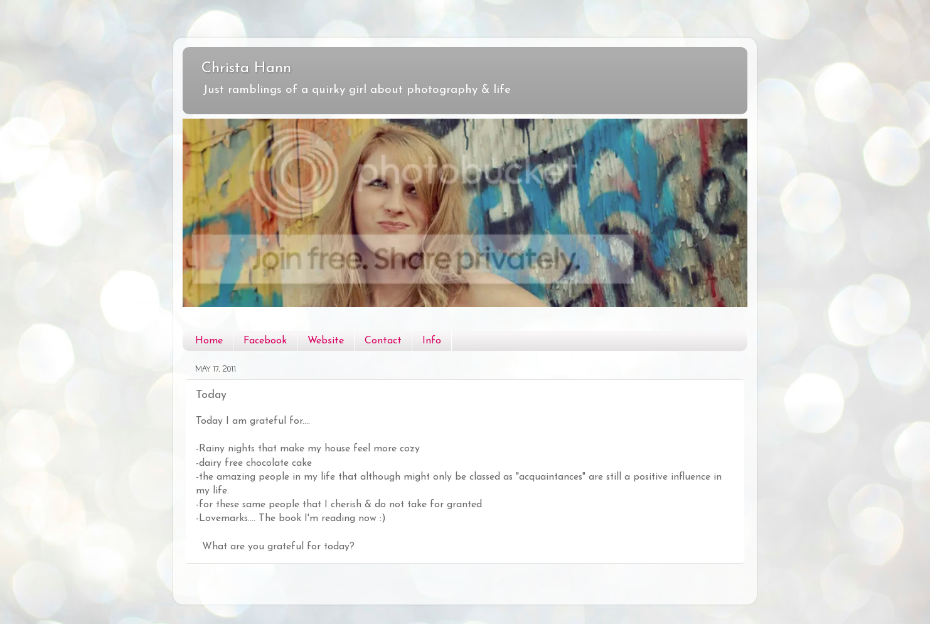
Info (431, 341)
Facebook (265, 341)
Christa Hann (246, 68)
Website (325, 341)
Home (209, 341)
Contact (383, 341)
